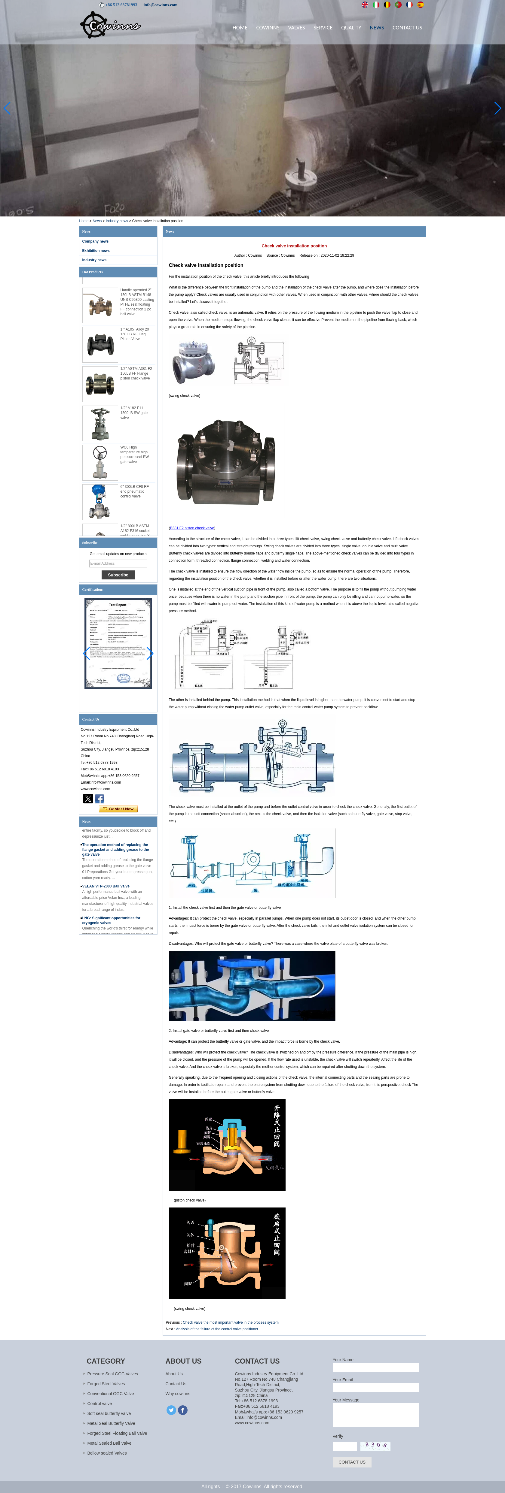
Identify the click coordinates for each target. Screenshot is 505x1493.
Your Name (343, 1359)
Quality (351, 27)
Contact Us (407, 27)
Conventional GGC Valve (110, 1393)
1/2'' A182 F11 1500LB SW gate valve (134, 415)
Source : (274, 255)
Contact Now (118, 809)
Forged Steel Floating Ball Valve (117, 1433)
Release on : (310, 255)
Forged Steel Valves (106, 1383)
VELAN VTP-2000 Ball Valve (106, 889)
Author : (241, 255)
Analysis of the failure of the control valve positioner (217, 1329)
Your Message (346, 1400)
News (377, 27)
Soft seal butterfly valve (109, 1413)
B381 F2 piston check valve (192, 528)
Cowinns (267, 27)
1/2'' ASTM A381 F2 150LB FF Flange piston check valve (136, 376)
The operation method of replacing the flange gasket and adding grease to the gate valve (115, 852)
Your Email (343, 1379)
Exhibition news (96, 251)
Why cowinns (178, 1393)
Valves (296, 27)
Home (240, 27)
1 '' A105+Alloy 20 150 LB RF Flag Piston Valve (135, 337)
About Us (174, 1373)
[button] (245, 211)
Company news (95, 241)
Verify (338, 1436)
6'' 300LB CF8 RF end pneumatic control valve (135, 494)
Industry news (117, 221)
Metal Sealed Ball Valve (109, 1443)
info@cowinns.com (160, 5)
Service (323, 27)
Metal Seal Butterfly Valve (111, 1423)
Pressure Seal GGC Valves (112, 1373)
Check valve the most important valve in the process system (231, 1322)
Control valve (99, 1403)
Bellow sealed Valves (107, 1453)
